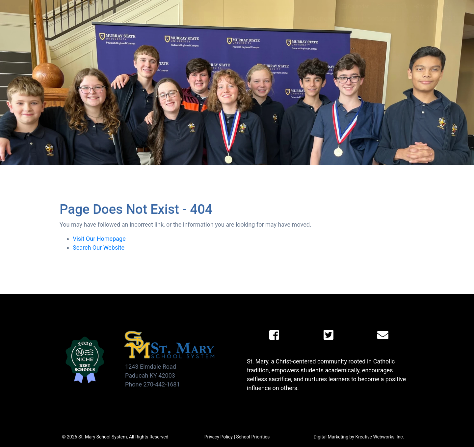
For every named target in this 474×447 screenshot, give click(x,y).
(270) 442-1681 (431, 18)
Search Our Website (98, 247)
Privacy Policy (218, 436)
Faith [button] (288, 18)
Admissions (158, 18)
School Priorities (253, 436)
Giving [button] (318, 18)
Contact (389, 18)
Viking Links (431, 6)
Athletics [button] (253, 18)
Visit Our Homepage (99, 238)
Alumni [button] (353, 18)
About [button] (116, 18)
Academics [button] (208, 18)
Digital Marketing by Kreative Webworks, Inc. (359, 436)
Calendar (355, 6)
